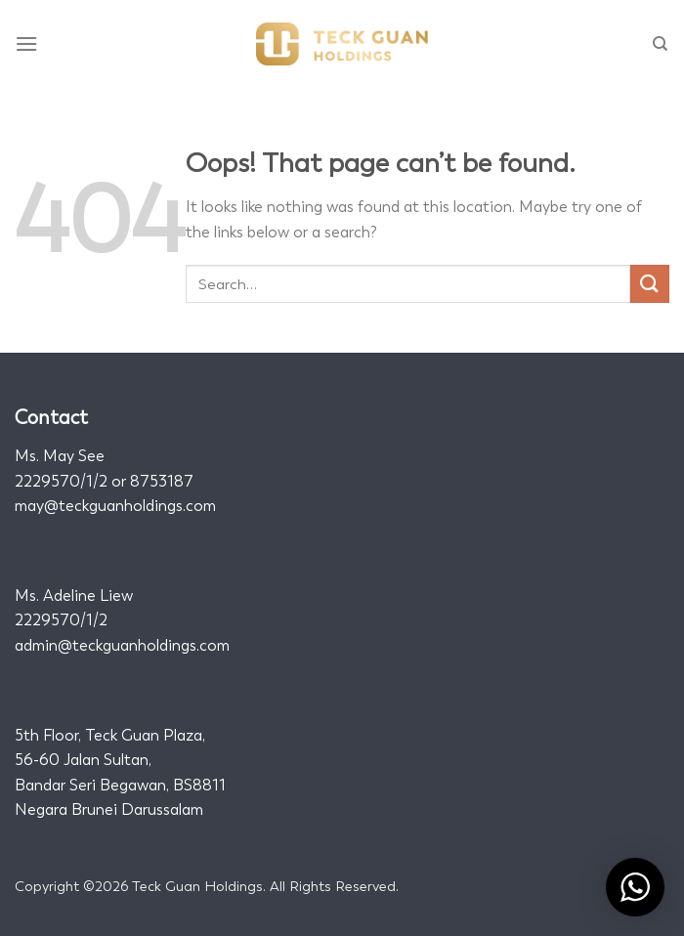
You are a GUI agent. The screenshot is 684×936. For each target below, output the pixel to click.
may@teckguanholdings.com (115, 505)
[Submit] (649, 284)
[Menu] (27, 43)
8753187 (161, 481)
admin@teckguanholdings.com (122, 645)
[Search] (661, 44)
